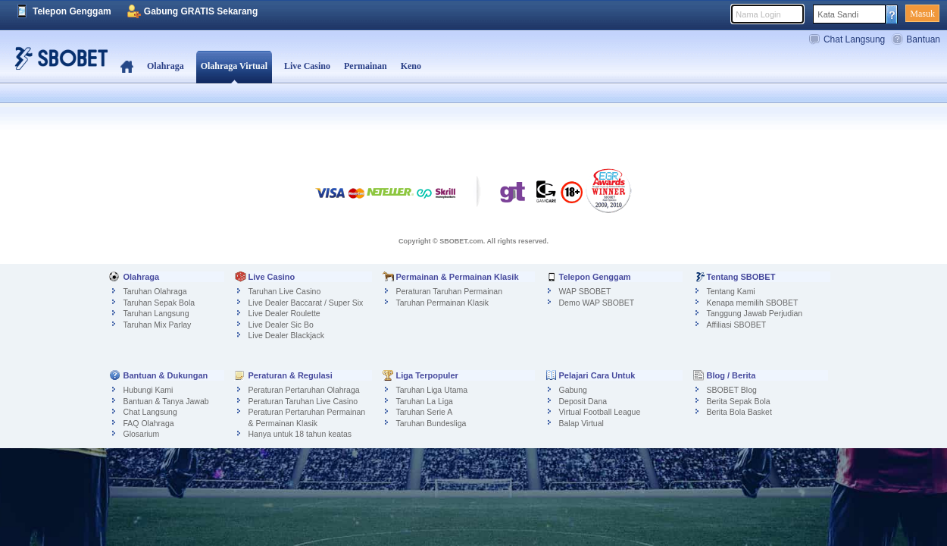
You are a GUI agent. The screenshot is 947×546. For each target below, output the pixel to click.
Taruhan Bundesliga (431, 423)
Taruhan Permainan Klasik (442, 302)
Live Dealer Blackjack (286, 335)
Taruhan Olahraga (155, 291)
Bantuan (923, 39)
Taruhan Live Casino (284, 291)
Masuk (922, 13)
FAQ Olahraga (148, 423)
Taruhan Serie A (424, 411)
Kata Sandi (837, 14)
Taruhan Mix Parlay (157, 324)
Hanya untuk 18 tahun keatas (300, 433)
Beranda (126, 67)
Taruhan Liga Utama (432, 389)
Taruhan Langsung (156, 313)
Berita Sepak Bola (738, 401)
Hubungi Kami (148, 389)
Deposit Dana (583, 401)
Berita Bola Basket (739, 411)
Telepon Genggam (72, 11)
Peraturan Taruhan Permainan (449, 291)
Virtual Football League (600, 411)
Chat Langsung (854, 39)
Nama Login (758, 14)
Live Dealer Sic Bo (281, 324)
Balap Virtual (581, 423)
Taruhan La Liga (424, 401)
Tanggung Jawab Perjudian (755, 313)
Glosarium (141, 433)
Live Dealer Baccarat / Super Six (306, 302)
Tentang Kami (731, 291)
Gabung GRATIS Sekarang (201, 11)
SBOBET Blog (732, 389)
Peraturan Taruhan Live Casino (303, 401)
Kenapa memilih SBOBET (753, 302)
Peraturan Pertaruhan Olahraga (304, 389)
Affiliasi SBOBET (737, 324)
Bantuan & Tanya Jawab (166, 401)
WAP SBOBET (585, 291)
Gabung (573, 389)
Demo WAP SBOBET (597, 302)
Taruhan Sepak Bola (159, 302)
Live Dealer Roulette (284, 313)
